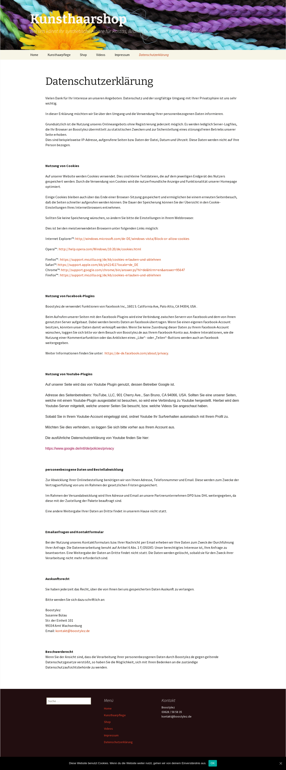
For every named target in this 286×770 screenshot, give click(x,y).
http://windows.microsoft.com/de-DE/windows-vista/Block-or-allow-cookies (132, 238)
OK (213, 763)
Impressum (122, 55)
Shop (83, 55)
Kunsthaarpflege (59, 55)
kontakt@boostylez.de (72, 631)
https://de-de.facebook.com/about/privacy (136, 353)
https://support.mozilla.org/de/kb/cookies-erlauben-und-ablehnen (110, 259)
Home (34, 55)
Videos (100, 55)
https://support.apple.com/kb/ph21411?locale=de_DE (98, 264)
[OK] (280, 763)
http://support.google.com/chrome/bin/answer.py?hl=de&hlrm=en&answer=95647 (123, 270)
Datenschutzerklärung (154, 55)
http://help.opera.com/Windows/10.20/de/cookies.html (100, 249)
